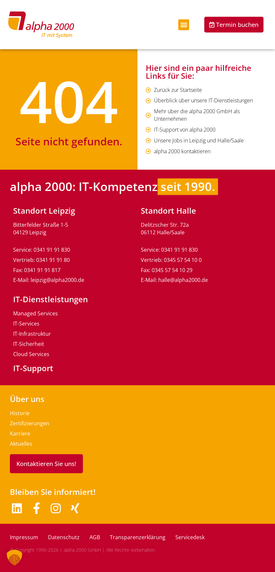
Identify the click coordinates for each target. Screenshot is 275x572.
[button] (183, 24)
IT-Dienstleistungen (50, 299)
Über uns (27, 398)
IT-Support (33, 368)
